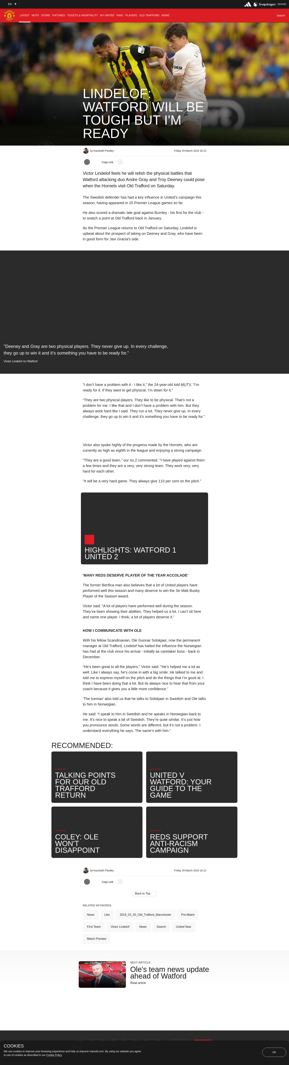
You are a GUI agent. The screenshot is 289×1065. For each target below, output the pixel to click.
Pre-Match (188, 914)
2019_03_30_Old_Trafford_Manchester (145, 914)
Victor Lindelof (120, 926)
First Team (94, 926)
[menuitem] (25, 15)
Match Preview (96, 938)
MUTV (186, 385)
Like (107, 914)
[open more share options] (120, 162)
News (90, 914)
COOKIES (14, 1046)
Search (161, 926)
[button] (9, 4)
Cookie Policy (54, 1055)
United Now (183, 926)
